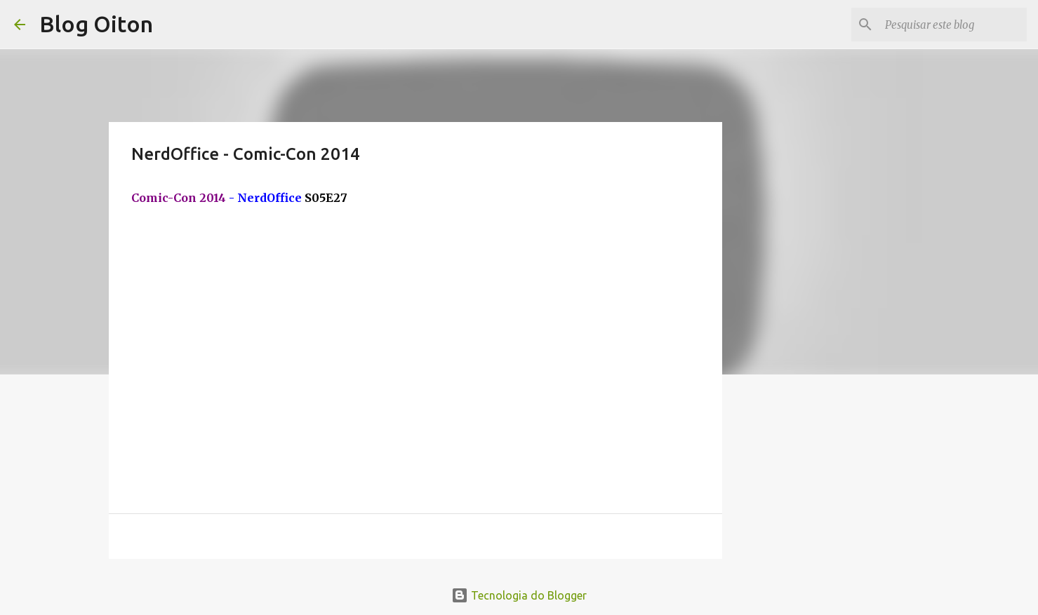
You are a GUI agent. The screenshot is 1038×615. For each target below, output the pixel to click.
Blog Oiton (96, 23)
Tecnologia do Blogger (519, 595)
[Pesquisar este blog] (953, 24)
